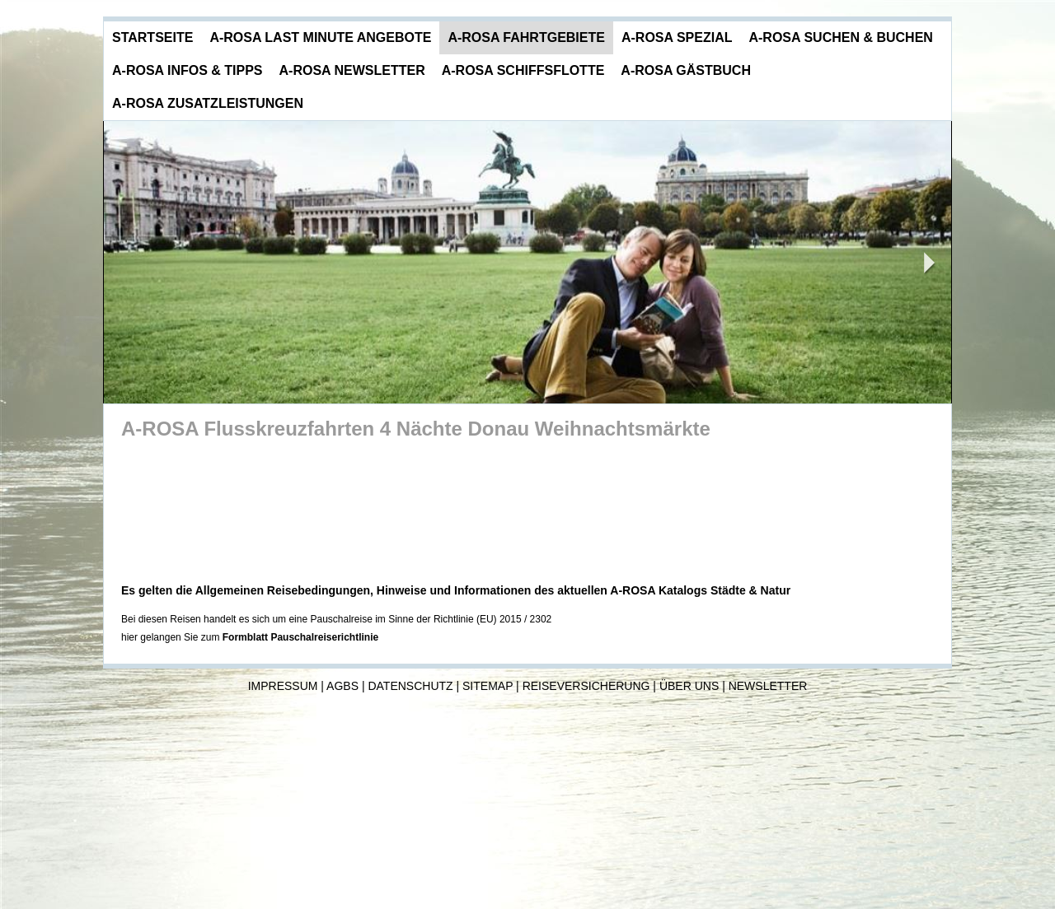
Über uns (689, 685)
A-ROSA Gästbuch (686, 70)
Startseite (152, 37)
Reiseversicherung (586, 685)
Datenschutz (410, 685)
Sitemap (487, 685)
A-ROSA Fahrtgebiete (526, 37)
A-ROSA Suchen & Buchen (840, 37)
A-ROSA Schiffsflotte (523, 70)
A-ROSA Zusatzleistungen (207, 103)
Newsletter (768, 685)
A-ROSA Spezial (677, 37)
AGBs (342, 685)
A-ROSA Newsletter (352, 70)
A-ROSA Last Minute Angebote (320, 37)
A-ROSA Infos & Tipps (187, 70)
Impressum (283, 685)
